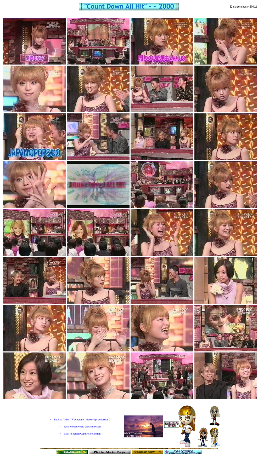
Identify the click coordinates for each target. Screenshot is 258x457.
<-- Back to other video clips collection (80, 426)
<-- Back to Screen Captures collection (80, 433)
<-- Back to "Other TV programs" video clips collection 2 (80, 419)
